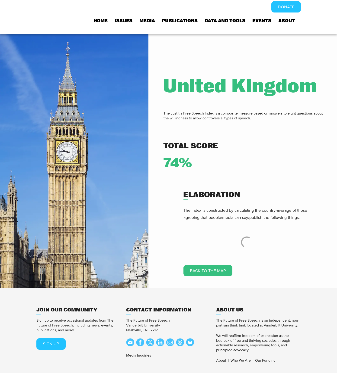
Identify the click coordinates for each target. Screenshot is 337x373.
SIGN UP (51, 343)
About (286, 20)
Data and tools (225, 20)
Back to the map (208, 270)
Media (147, 20)
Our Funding (265, 360)
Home (100, 20)
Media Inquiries (138, 355)
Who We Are (241, 360)
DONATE (286, 6)
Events (261, 20)
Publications (180, 20)
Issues (123, 20)
